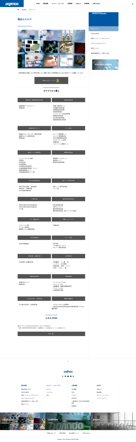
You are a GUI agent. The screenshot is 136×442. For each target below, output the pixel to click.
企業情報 (69, 3)
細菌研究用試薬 (68, 152)
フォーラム (49, 392)
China (70, 440)
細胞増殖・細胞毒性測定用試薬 (34, 100)
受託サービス (96, 54)
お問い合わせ (96, 3)
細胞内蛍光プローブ (34, 128)
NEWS (99, 385)
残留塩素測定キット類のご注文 (102, 60)
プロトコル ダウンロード (100, 47)
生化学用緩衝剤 (34, 237)
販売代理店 (63, 433)
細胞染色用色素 (68, 100)
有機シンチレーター (68, 219)
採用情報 (86, 3)
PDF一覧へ (51, 334)
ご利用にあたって (51, 433)
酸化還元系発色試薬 (68, 199)
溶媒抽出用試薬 (34, 276)
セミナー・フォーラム (58, 3)
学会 (47, 395)
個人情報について (74, 433)
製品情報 (45, 3)
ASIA (84, 440)
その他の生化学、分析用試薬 (34, 298)
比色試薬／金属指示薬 (34, 256)
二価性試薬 (34, 199)
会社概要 (74, 389)
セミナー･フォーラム (102, 395)
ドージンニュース (102, 398)
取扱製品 (74, 406)
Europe (77, 440)
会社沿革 (74, 398)
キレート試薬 (68, 237)
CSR (73, 392)
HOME (38, 3)
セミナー (48, 389)
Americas (63, 440)
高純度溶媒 (68, 276)
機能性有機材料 (68, 298)
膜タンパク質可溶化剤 (68, 180)
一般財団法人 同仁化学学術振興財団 (80, 402)
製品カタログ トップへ (51, 80)
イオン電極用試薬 (34, 219)
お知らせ (78, 3)
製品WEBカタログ (26, 389)
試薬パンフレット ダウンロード (102, 41)
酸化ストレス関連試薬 (34, 152)
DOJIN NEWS (96, 35)
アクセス (74, 395)
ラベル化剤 (68, 128)
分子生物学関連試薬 (34, 180)
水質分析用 (68, 256)
